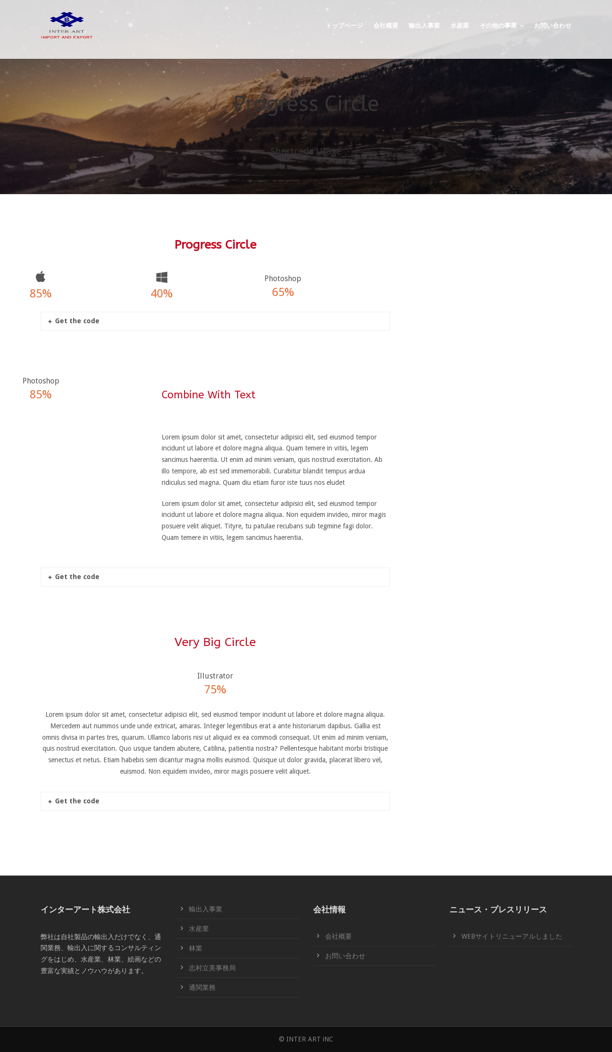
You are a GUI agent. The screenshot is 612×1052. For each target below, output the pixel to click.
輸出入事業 (424, 25)
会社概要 (385, 25)
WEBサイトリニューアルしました (511, 936)
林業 (195, 948)
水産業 (459, 25)
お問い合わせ (552, 25)
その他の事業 (498, 25)
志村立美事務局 (212, 968)
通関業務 (202, 987)
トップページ (344, 25)
